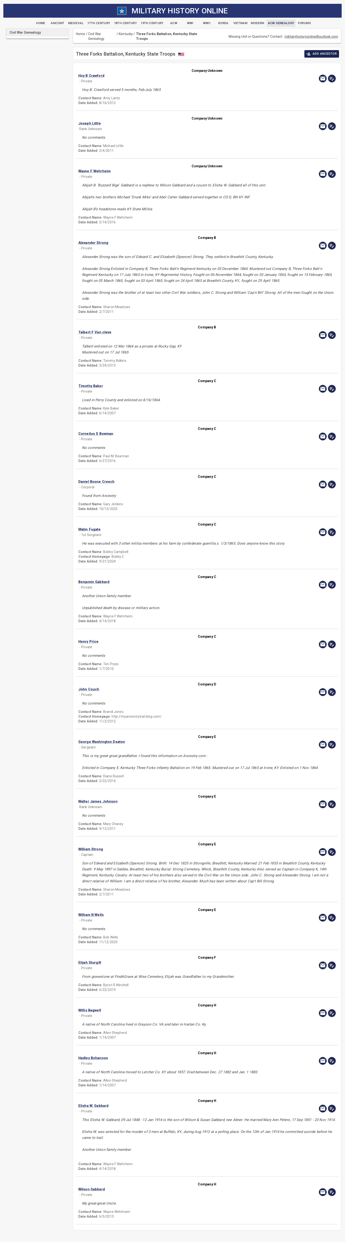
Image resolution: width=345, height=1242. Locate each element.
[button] (168, 75)
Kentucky (126, 34)
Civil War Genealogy (96, 36)
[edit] (332, 78)
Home (80, 34)
